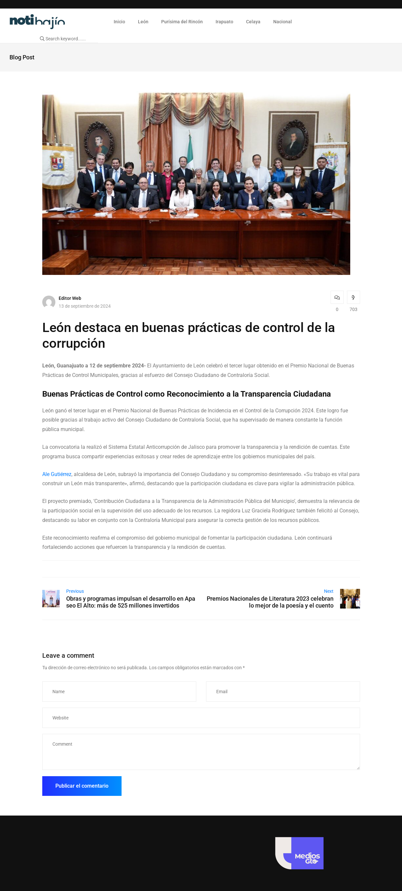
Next (329, 591)
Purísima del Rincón (182, 21)
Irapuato (224, 21)
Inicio (119, 21)
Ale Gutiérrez (56, 474)
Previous (75, 591)
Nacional (282, 21)
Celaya (253, 21)
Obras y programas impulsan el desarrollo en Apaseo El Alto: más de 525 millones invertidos (130, 602)
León (143, 21)
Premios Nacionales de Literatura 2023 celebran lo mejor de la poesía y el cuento (270, 602)
